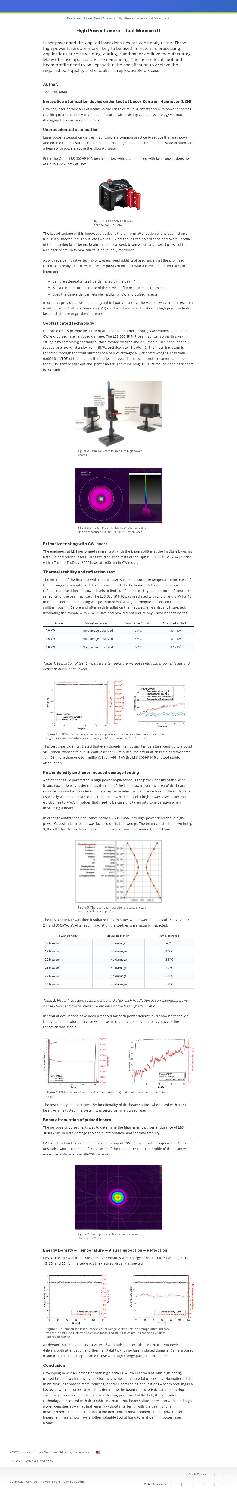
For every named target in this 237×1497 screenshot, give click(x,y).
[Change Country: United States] (98, 1452)
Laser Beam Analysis (99, 18)
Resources (74, 18)
